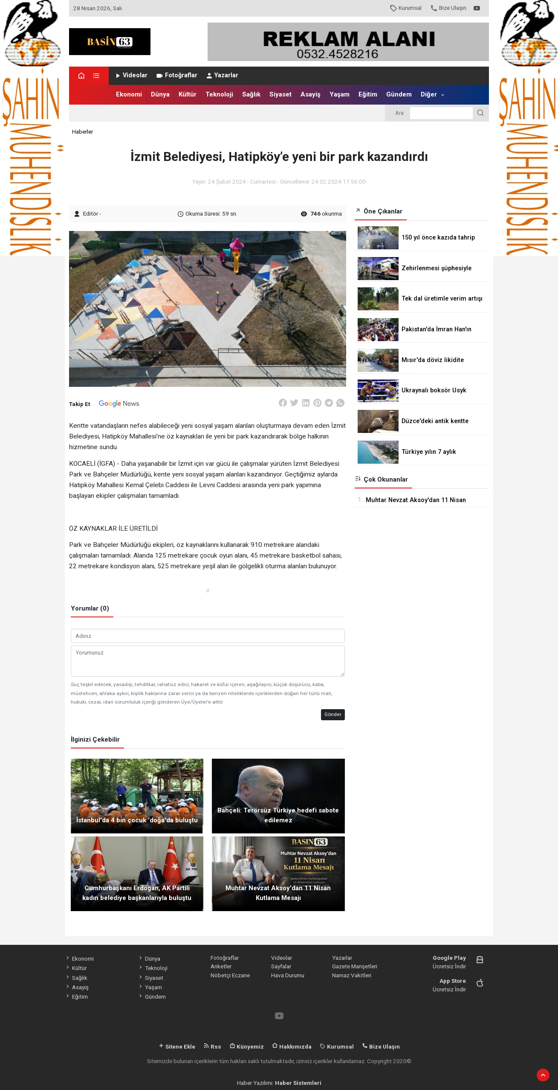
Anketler (221, 966)
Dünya (160, 94)
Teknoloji (219, 94)
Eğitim (368, 94)
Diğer (429, 94)
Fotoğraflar (176, 75)
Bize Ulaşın (448, 7)
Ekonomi (129, 94)
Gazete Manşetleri (354, 966)
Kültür (188, 94)
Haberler (82, 131)
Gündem (399, 94)
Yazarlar (221, 75)
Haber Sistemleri (298, 1082)
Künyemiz (246, 1046)
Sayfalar (281, 966)
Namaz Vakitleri (351, 975)
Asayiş (311, 94)
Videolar (130, 75)
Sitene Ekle (176, 1046)
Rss (212, 1046)
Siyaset (280, 94)
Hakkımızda (292, 1046)
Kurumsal (406, 7)
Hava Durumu (287, 975)
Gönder (332, 714)
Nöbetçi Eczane (230, 975)
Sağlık (251, 94)
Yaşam (340, 94)
